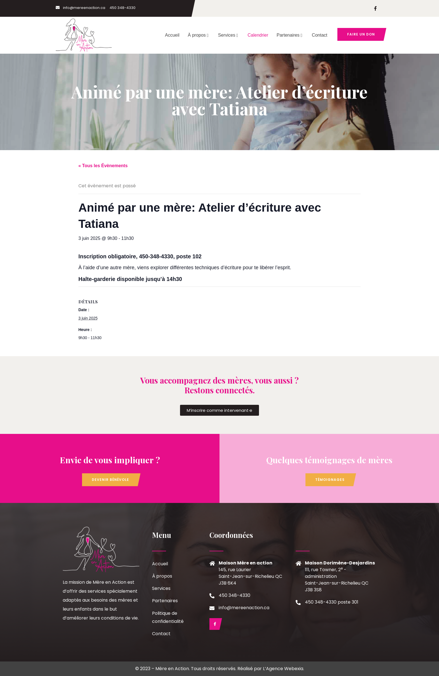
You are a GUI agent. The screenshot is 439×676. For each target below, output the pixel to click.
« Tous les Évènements (103, 165)
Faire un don (361, 34)
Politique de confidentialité (168, 617)
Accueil (172, 35)
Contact (319, 35)
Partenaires (290, 35)
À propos (199, 35)
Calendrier (257, 35)
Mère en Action (172, 668)
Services (228, 35)
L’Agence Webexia (283, 668)
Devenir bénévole (110, 479)
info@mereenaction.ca (80, 7)
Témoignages (330, 479)
